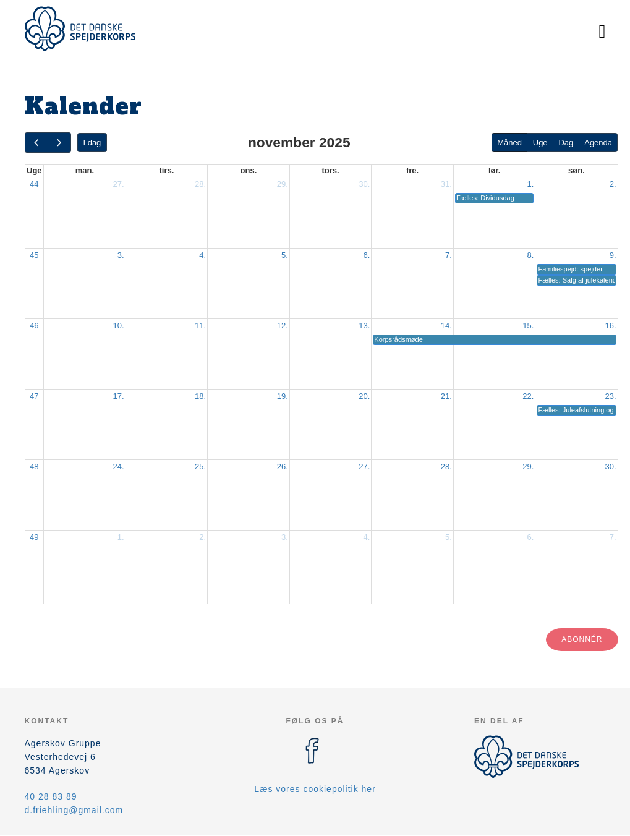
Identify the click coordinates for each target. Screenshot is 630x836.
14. (446, 325)
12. (282, 325)
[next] (59, 142)
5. (284, 255)
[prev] (36, 142)
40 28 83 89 (51, 796)
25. (200, 466)
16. (610, 325)
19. (282, 396)
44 (34, 184)
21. (446, 396)
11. (200, 325)
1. (530, 184)
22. (528, 396)
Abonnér (581, 639)
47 (34, 396)
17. (118, 396)
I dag (92, 142)
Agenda (598, 142)
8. (530, 255)
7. (448, 255)
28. (200, 184)
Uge (540, 142)
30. (364, 184)
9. (613, 255)
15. (528, 325)
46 (34, 325)
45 (34, 255)
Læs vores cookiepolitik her (315, 789)
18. (200, 396)
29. (282, 184)
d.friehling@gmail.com (74, 810)
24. (118, 466)
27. (118, 184)
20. (364, 396)
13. (364, 325)
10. (118, 325)
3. (120, 255)
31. (446, 184)
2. (613, 184)
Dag (565, 142)
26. (282, 466)
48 (34, 466)
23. (610, 396)
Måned (509, 142)
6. (366, 255)
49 (34, 537)
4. (202, 255)
